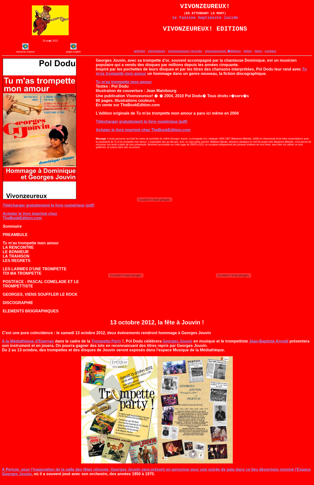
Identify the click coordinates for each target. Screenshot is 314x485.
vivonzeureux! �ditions (223, 56)
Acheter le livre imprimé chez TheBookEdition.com (30, 220)
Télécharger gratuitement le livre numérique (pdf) (48, 210)
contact (270, 56)
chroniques (156, 56)
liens (258, 56)
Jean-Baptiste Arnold (268, 346)
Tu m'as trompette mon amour (124, 87)
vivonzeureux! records (185, 56)
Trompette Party (106, 346)
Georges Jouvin (177, 346)
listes (248, 56)
